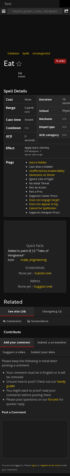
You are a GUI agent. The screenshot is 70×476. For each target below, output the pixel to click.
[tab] (17, 311)
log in (34, 465)
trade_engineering (31, 260)
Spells (25, 53)
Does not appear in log (43, 204)
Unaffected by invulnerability (46, 171)
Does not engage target (44, 200)
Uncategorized (41, 53)
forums (53, 399)
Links (62, 61)
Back (8, 4)
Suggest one (43, 286)
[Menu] (3, 11)
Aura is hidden (38, 162)
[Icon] (10, 76)
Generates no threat (42, 175)
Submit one (43, 273)
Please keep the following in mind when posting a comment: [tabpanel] (35, 415)
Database (13, 53)
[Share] (66, 11)
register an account (50, 465)
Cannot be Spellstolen (42, 208)
